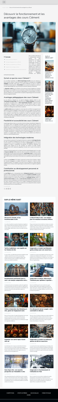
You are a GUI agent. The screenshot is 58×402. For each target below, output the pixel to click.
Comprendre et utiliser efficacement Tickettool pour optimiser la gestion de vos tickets (41, 280)
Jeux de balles (35, 393)
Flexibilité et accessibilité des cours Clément (13, 64)
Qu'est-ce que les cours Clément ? (11, 59)
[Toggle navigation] (4, 2)
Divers (7, 7)
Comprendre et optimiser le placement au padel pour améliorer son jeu (49, 75)
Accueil (3, 7)
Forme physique (46, 393)
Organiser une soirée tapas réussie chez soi (49, 120)
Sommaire (7, 57)
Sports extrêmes (22, 393)
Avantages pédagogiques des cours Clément (13, 62)
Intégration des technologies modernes (12, 67)
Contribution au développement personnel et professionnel (16, 69)
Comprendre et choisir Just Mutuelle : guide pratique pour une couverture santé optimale (41, 249)
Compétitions (10, 393)
